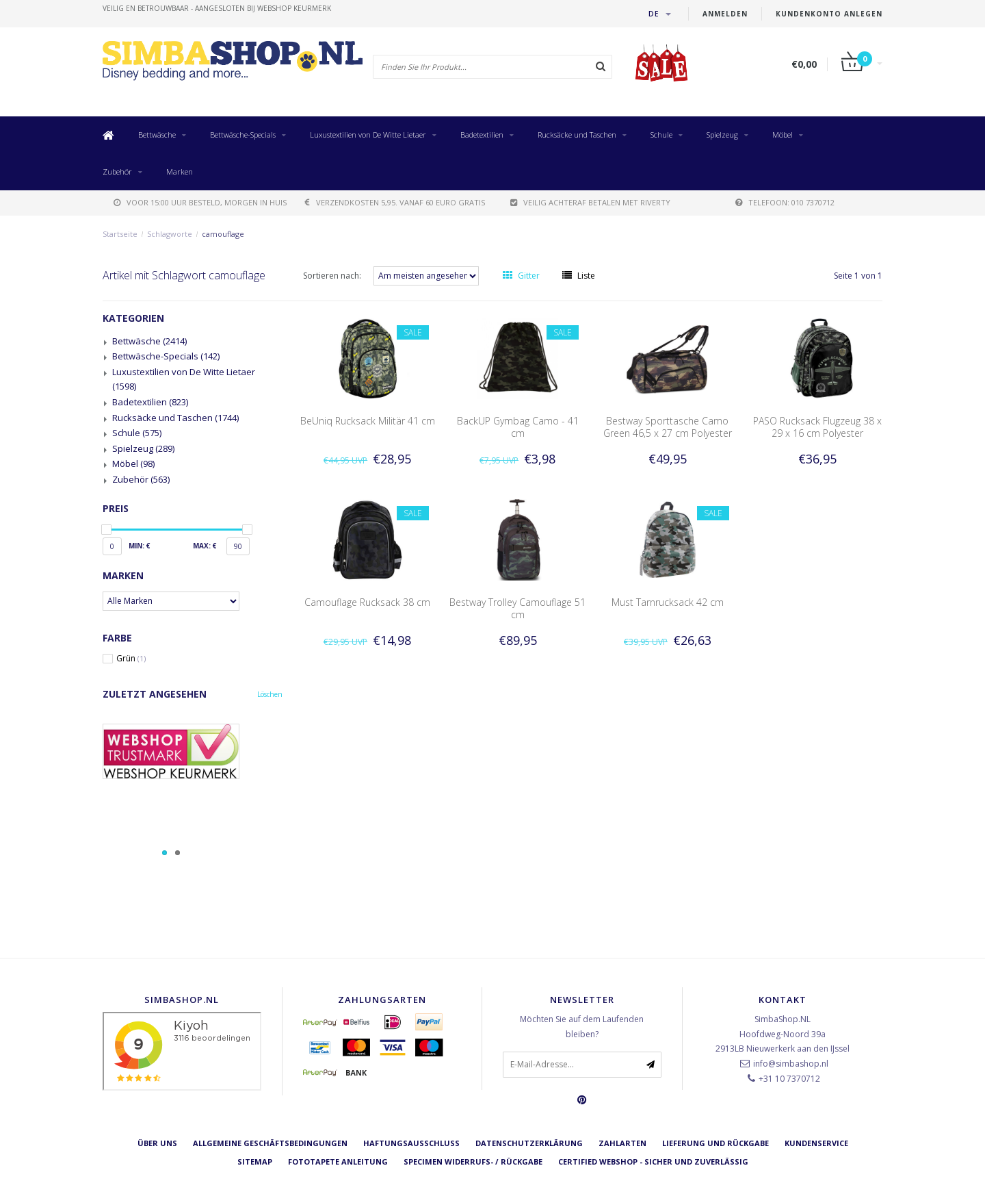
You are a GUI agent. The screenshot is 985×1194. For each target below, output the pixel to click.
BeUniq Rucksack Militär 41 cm (367, 420)
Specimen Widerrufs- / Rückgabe (473, 1161)
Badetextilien (481, 134)
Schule (661, 134)
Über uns (157, 1143)
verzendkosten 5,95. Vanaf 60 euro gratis (395, 202)
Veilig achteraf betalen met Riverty (590, 202)
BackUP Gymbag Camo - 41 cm (518, 427)
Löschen (270, 694)
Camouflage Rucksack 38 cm (367, 602)
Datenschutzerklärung (529, 1143)
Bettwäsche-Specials (243, 134)
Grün (131, 658)
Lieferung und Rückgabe (715, 1143)
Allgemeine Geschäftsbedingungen (270, 1143)
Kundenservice (816, 1143)
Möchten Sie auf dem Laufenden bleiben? (582, 1026)
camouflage (223, 234)
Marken (179, 171)
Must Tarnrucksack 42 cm (668, 602)
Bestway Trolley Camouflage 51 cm (517, 608)
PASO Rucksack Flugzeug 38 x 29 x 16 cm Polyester (817, 427)
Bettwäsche (157, 134)
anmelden (725, 13)
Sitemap (254, 1161)
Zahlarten (622, 1143)
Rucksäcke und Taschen (577, 134)
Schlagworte (169, 234)
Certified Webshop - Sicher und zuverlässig (653, 1161)
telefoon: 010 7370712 (785, 202)
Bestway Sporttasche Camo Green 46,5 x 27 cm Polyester (667, 427)
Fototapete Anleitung (338, 1161)
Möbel (782, 134)
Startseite (120, 234)
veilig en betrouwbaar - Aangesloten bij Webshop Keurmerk (217, 8)
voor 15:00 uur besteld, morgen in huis (200, 202)
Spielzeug (722, 134)
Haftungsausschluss (411, 1143)
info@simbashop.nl (790, 1063)
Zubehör (117, 171)
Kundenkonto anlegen (829, 13)
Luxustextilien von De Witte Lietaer (368, 134)
